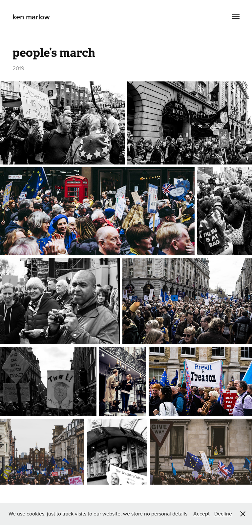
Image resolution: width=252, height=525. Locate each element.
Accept (201, 513)
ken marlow (31, 16)
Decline (223, 513)
